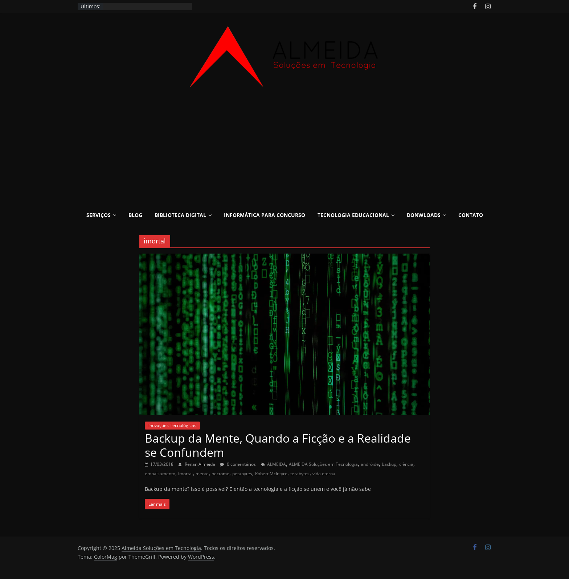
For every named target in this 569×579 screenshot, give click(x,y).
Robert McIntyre (271, 474)
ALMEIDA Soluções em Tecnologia (323, 464)
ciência (406, 464)
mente (202, 474)
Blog (135, 215)
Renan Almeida (200, 464)
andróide (370, 464)
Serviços (98, 215)
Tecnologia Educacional (353, 215)
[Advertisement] (284, 152)
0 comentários (238, 464)
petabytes (242, 474)
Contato (470, 215)
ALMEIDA (276, 464)
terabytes (300, 474)
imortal (185, 474)
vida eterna (323, 474)
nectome (220, 474)
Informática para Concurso (264, 215)
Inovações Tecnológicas (172, 425)
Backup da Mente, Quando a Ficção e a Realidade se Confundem (278, 445)
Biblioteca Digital (180, 215)
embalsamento (160, 474)
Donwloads (424, 215)
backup (389, 464)
